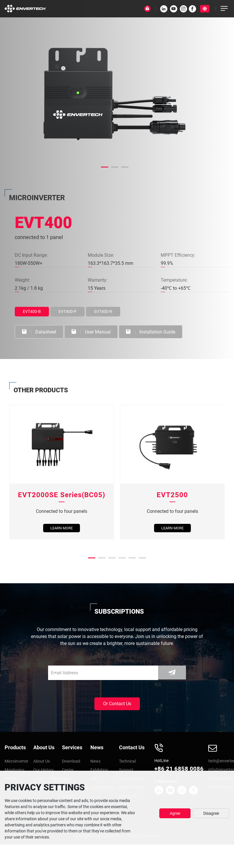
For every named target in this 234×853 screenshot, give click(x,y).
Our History (44, 769)
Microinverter (17, 761)
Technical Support (128, 765)
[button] (91, 557)
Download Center (71, 765)
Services (72, 747)
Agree (175, 813)
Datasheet (39, 331)
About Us (43, 747)
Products (15, 747)
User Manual (91, 331)
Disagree (211, 813)
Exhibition (99, 769)
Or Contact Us (117, 703)
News (96, 747)
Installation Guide (152, 331)
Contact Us (132, 747)
